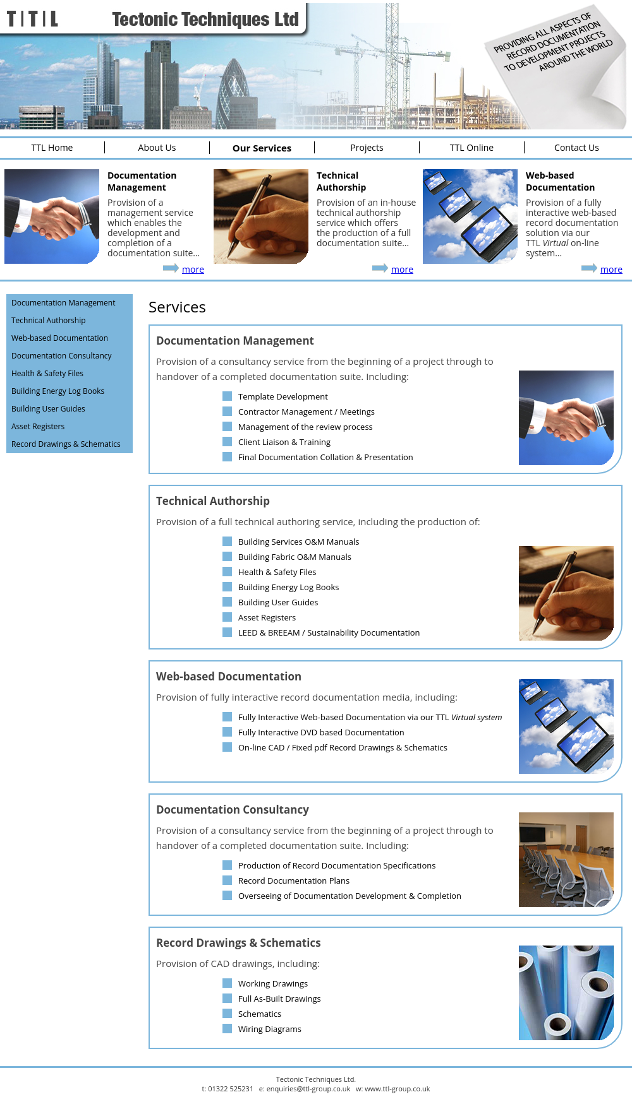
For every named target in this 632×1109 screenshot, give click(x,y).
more (193, 269)
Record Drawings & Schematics (66, 444)
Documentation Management (63, 302)
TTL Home (52, 147)
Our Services (262, 147)
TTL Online (472, 147)
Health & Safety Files (47, 373)
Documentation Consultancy (61, 355)
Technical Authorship (48, 320)
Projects (366, 147)
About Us (157, 147)
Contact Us (576, 147)
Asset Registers (37, 426)
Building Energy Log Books (57, 391)
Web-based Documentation (59, 338)
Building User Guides (48, 408)
